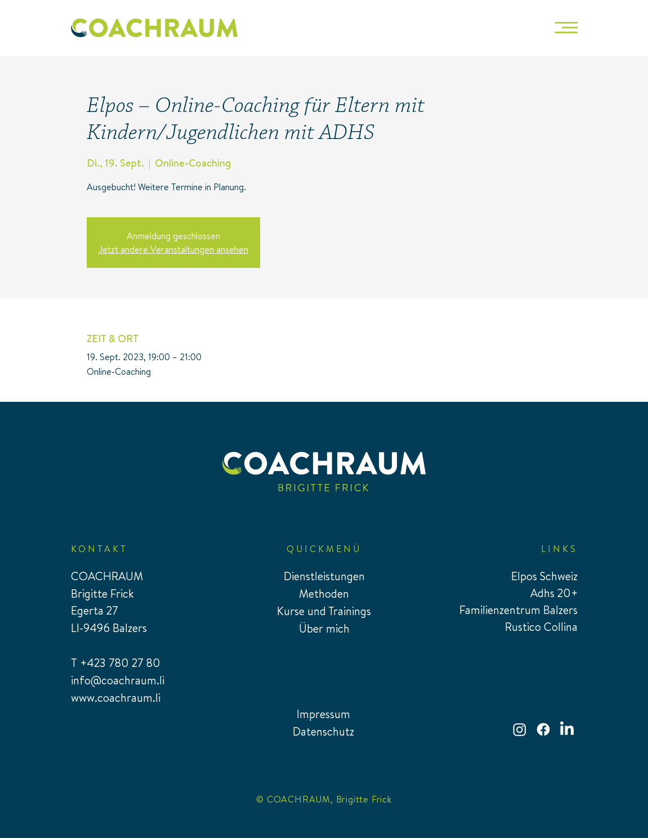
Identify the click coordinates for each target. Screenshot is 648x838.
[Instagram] (519, 729)
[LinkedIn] (566, 729)
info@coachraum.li (117, 680)
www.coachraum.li (115, 697)
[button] (566, 27)
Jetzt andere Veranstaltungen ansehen (173, 249)
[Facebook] (543, 729)
